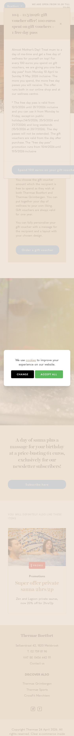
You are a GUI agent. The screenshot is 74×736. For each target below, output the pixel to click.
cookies (31, 360)
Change (22, 374)
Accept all (49, 374)
